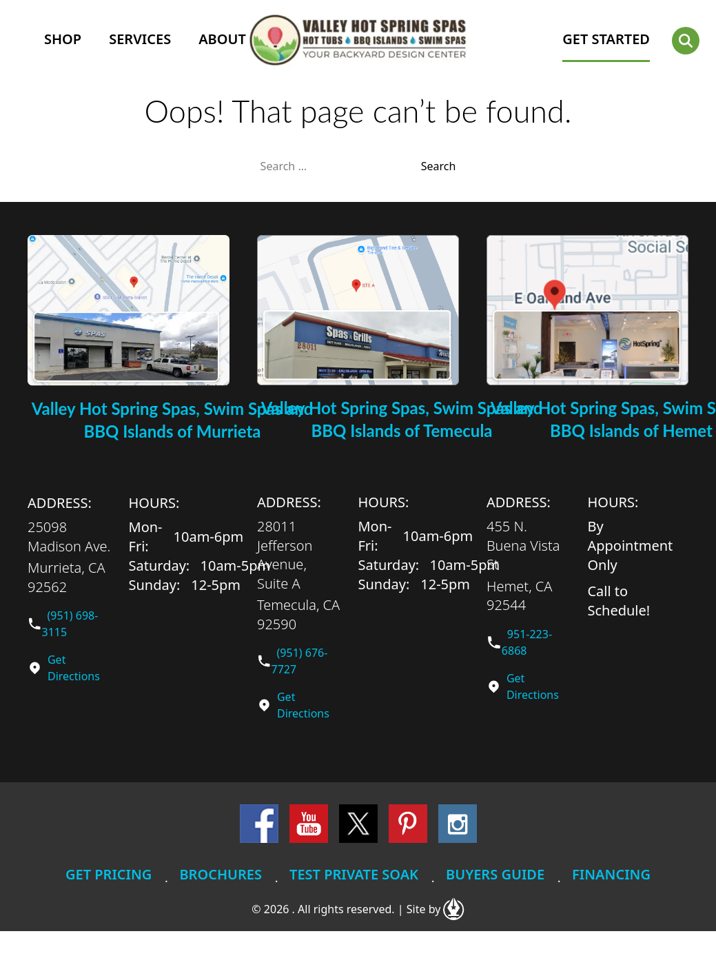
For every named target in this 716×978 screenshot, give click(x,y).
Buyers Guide (495, 874)
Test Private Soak (353, 874)
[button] (685, 40)
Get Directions (74, 668)
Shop (62, 39)
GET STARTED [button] (606, 39)
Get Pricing (108, 874)
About (222, 39)
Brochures (220, 874)
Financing (611, 874)
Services (140, 39)
